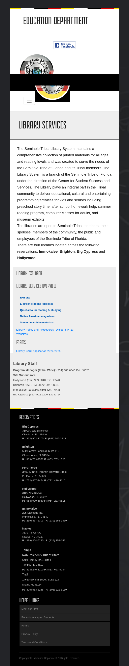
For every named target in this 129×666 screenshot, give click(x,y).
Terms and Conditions (34, 642)
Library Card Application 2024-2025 (38, 351)
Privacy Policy (30, 633)
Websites (22, 334)
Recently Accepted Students (38, 617)
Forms (25, 625)
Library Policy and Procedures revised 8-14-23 (45, 330)
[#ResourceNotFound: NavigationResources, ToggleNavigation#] (25, 80)
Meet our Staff (30, 608)
